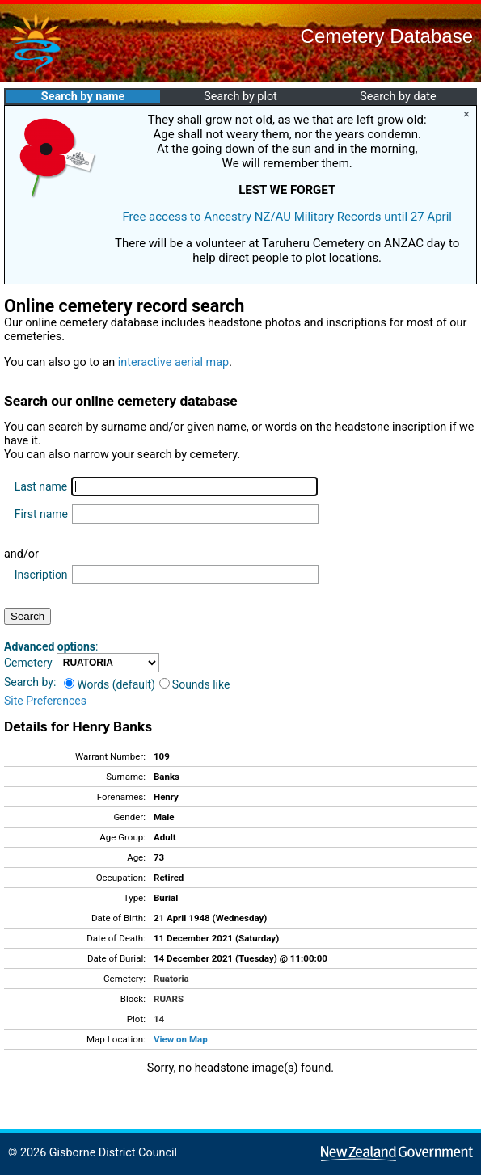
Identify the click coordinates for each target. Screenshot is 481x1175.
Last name (41, 486)
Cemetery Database (387, 36)
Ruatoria (171, 978)
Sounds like (194, 684)
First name (41, 513)
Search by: (30, 682)
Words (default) (109, 684)
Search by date (398, 96)
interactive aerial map (173, 362)
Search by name (82, 96)
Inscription (41, 574)
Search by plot (240, 96)
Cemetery (28, 662)
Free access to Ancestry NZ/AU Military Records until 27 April (287, 216)
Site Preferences (45, 700)
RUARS (169, 998)
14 (159, 1019)
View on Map (181, 1039)
